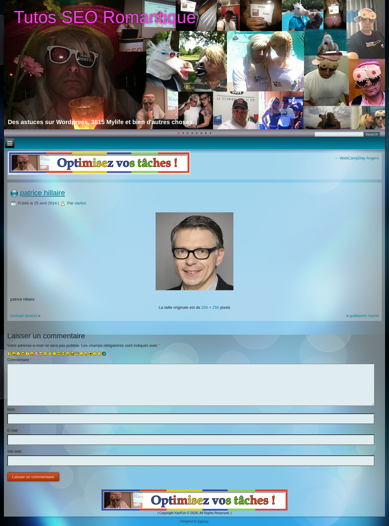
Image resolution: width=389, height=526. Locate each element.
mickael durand (23, 315)
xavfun (80, 203)
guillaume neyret (364, 315)
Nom (12, 409)
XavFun (203, 521)
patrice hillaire (42, 193)
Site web (14, 451)
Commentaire (19, 360)
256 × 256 (210, 307)
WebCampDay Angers (357, 158)
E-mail (13, 430)
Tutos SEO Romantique (105, 17)
